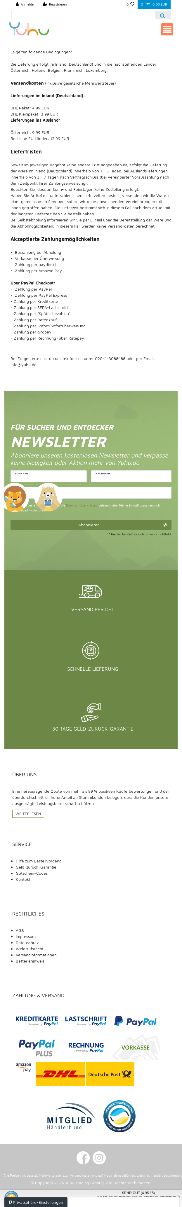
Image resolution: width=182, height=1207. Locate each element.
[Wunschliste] (130, 4)
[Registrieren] (54, 4)
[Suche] (162, 15)
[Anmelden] (26, 4)
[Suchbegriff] (83, 15)
